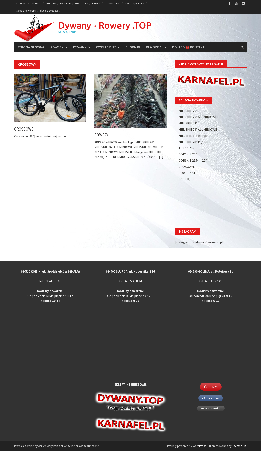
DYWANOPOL (112, 3)
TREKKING (186, 148)
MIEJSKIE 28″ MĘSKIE (194, 142)
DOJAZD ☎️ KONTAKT (188, 47)
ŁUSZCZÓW (81, 3)
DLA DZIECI (154, 47)
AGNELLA (36, 3)
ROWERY (57, 47)
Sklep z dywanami (134, 3)
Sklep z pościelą (49, 10)
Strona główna (30, 47)
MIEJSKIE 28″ (188, 123)
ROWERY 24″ (187, 173)
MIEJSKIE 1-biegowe (193, 136)
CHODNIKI (132, 47)
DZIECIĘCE (186, 179)
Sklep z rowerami (26, 10)
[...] (68, 136)
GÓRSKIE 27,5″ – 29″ (193, 160)
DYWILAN (65, 3)
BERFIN (96, 3)
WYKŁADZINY (106, 47)
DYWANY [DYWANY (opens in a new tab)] (21, 3)
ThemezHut (239, 446)
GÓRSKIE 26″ (188, 154)
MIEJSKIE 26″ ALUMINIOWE (198, 117)
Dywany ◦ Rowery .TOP (105, 25)
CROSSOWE (23, 129)
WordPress (199, 446)
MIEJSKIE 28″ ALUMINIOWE (198, 129)
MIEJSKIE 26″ (188, 111)
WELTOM (50, 3)
